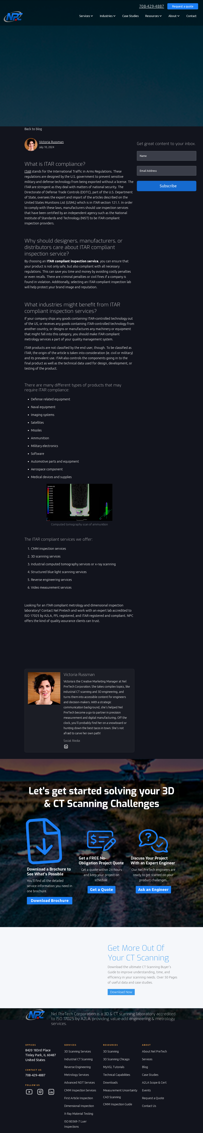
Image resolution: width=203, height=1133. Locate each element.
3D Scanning (111, 1051)
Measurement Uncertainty (120, 1090)
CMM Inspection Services (80, 1090)
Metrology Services (76, 1074)
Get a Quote (101, 889)
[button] (86, 16)
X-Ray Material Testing (78, 1113)
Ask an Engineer (153, 889)
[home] (13, 16)
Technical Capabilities (116, 1074)
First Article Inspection (78, 1098)
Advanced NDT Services (79, 1082)
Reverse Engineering (77, 1067)
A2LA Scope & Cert (154, 1082)
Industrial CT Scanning (78, 1059)
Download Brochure (50, 900)
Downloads (110, 1082)
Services (147, 1059)
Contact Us (149, 1105)
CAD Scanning (112, 1097)
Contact (191, 15)
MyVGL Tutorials (113, 1067)
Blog (145, 1067)
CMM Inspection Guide (117, 1104)
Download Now (121, 992)
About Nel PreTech (154, 1051)
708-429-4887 (151, 6)
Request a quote (182, 6)
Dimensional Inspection (79, 1105)
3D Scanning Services (77, 1051)
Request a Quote (153, 1098)
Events (146, 1090)
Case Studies (130, 15)
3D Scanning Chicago (116, 1059)
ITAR (27, 171)
